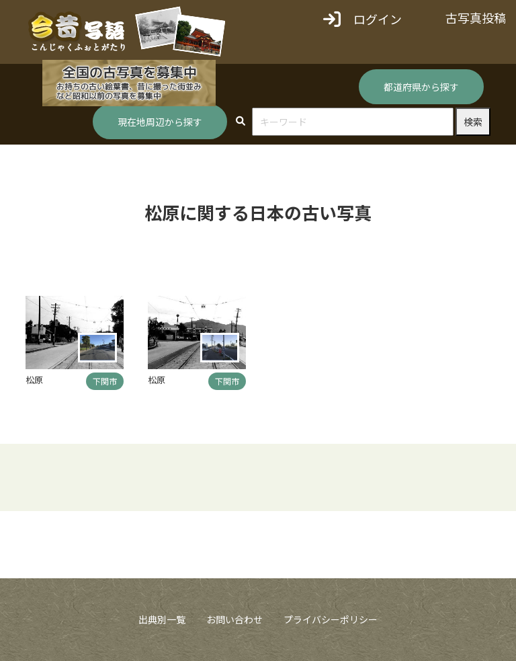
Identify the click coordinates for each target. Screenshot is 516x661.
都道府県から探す (421, 86)
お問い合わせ (234, 619)
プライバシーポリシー (331, 619)
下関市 (105, 381)
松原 (34, 379)
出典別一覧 (161, 619)
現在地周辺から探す (160, 121)
